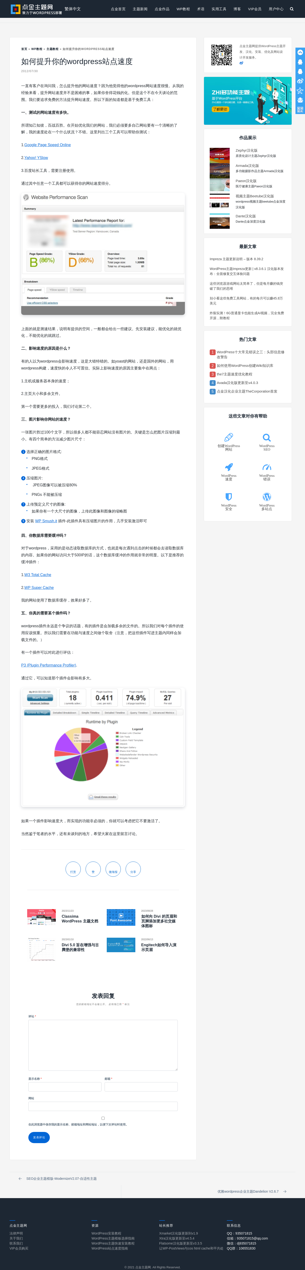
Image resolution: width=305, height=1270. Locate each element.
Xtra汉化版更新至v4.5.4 (176, 1227)
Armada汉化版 (247, 166)
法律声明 (16, 1222)
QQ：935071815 (239, 1222)
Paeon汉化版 (246, 181)
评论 (32, 1016)
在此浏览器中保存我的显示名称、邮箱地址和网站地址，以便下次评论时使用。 (78, 1124)
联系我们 (16, 1232)
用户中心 (276, 9)
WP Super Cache (39, 588)
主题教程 (52, 49)
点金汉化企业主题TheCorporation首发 (247, 391)
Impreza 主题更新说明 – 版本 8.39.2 (236, 259)
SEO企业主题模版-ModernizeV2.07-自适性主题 (58, 1179)
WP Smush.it (46, 521)
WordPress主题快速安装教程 (113, 1232)
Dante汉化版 (246, 216)
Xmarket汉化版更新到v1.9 (178, 1222)
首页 (24, 49)
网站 (31, 1098)
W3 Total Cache (37, 575)
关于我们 (16, 1227)
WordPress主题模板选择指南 (113, 1227)
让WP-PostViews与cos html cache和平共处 (191, 1237)
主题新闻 (140, 9)
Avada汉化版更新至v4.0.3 (237, 383)
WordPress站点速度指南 (110, 1237)
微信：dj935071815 (241, 1232)
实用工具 (219, 9)
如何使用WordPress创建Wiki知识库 (245, 366)
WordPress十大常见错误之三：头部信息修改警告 (251, 354)
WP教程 (183, 9)
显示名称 (35, 1079)
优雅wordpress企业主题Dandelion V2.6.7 (251, 1179)
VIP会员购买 (19, 1237)
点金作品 (162, 9)
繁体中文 (73, 9)
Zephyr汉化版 (247, 150)
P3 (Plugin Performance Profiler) (48, 665)
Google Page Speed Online (47, 145)
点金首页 (118, 9)
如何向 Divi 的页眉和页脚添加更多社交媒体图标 (159, 921)
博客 (237, 9)
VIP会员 (255, 9)
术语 (200, 9)
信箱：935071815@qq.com (247, 1227)
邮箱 (108, 1079)
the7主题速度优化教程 (234, 374)
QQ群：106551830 (241, 1237)
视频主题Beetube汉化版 (255, 196)
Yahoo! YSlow (36, 158)
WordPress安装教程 (106, 1222)
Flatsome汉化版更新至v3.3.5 (180, 1232)
